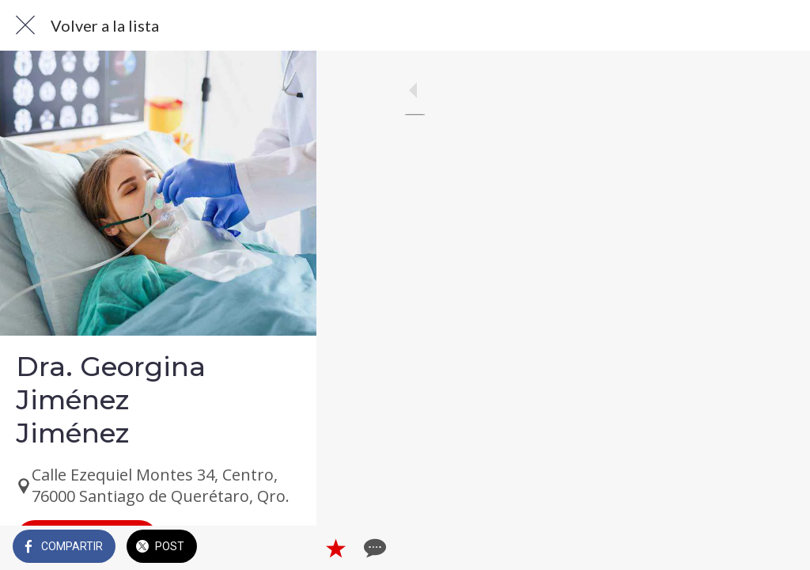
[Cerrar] (25, 25)
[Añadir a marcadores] (740, 548)
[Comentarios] (778, 548)
